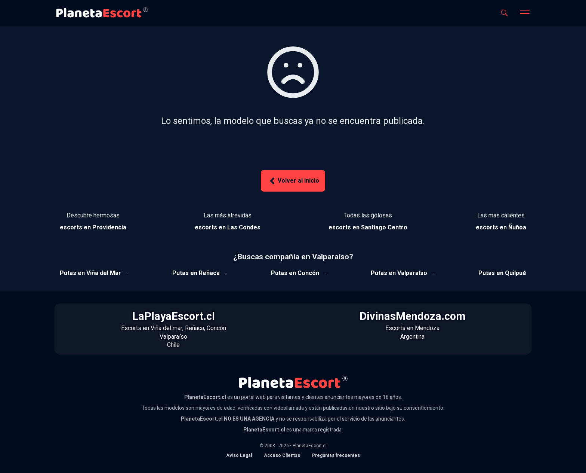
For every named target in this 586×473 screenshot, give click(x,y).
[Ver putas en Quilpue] (502, 273)
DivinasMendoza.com (413, 316)
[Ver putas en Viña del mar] (90, 273)
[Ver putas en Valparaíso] (399, 273)
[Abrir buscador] (504, 13)
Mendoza (427, 328)
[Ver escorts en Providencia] (93, 228)
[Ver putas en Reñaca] (196, 273)
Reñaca (194, 328)
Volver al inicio (293, 181)
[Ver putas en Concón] (295, 273)
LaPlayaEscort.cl (173, 316)
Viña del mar (166, 328)
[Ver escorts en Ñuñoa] (501, 228)
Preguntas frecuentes (336, 455)
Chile (173, 345)
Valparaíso (173, 336)
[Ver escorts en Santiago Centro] (368, 228)
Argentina (412, 336)
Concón (216, 328)
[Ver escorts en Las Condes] (227, 228)
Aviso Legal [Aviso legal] (239, 455)
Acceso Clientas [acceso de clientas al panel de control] (282, 455)
